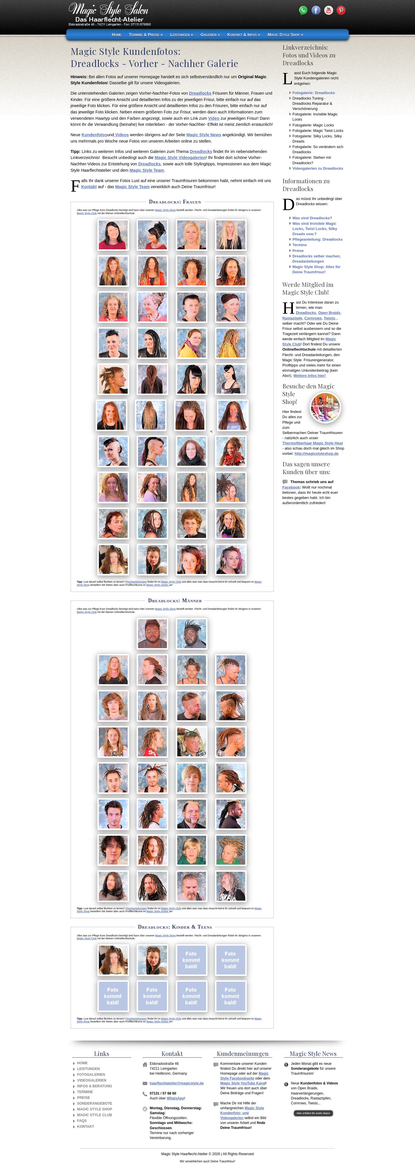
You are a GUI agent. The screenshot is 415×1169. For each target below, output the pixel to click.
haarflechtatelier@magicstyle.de (177, 1083)
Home (116, 34)
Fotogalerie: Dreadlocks (314, 93)
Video (213, 118)
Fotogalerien (91, 1075)
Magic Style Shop (165, 210)
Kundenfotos (94, 134)
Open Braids (329, 313)
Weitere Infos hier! (309, 375)
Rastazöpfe (292, 318)
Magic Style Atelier (157, 584)
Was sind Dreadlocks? (312, 218)
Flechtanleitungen (136, 581)
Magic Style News (203, 134)
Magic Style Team (146, 170)
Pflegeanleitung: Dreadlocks (318, 239)
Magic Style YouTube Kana (242, 1083)
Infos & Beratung (94, 1086)
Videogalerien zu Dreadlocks (318, 168)
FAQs (82, 1121)
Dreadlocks (200, 93)
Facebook (291, 487)
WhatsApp (175, 1098)
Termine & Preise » (146, 34)
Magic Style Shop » (285, 34)
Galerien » (210, 34)
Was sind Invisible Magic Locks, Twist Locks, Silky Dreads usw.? (315, 228)
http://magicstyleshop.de (317, 453)
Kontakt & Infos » (243, 34)
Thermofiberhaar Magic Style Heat (312, 443)
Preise (298, 250)
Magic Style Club (87, 213)
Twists (329, 318)
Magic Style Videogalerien (180, 157)
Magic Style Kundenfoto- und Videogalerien (242, 1113)
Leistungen (88, 1069)
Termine (300, 245)
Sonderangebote (94, 1103)
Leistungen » (181, 34)
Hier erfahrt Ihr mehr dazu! (313, 1113)
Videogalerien (91, 1080)
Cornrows (313, 318)
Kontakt (89, 186)
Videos (121, 134)
